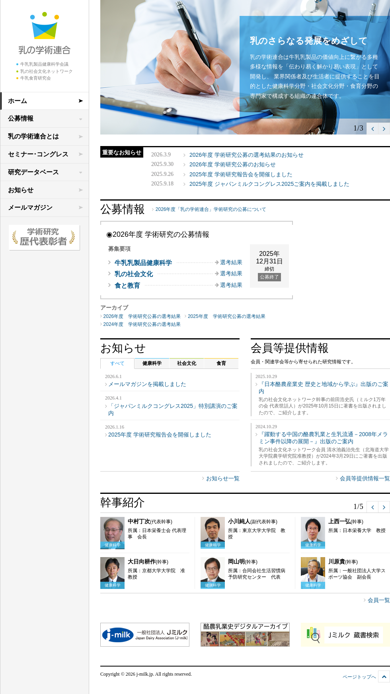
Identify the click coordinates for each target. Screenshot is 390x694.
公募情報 (20, 118)
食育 (221, 363)
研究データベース (33, 172)
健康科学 (152, 363)
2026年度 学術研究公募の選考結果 (142, 316)
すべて (117, 363)
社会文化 (186, 363)
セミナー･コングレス (38, 154)
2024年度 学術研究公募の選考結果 (142, 324)
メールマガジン (30, 207)
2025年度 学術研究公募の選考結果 (226, 316)
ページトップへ (359, 677)
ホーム (17, 100)
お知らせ (20, 190)
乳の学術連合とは (33, 136)
